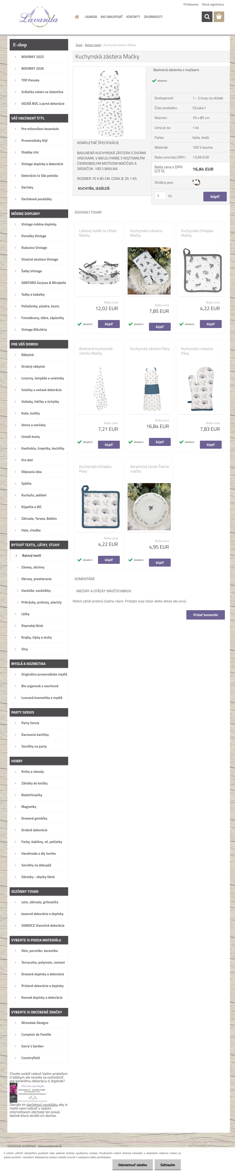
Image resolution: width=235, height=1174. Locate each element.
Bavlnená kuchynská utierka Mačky (96, 351)
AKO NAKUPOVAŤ (112, 16)
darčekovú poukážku (42, 1104)
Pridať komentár (205, 615)
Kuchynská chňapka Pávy (95, 468)
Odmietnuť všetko (132, 1165)
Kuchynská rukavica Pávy (197, 351)
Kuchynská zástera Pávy (150, 348)
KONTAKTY (133, 16)
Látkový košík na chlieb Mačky (98, 233)
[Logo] (38, 17)
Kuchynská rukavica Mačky (146, 233)
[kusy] (160, 196)
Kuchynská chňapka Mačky (197, 233)
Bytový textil (93, 45)
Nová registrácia (213, 4)
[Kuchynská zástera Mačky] (109, 68)
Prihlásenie (191, 4)
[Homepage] (76, 16)
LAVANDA (91, 16)
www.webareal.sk (50, 1145)
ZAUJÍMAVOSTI (153, 16)
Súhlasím (167, 1165)
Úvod (79, 45)
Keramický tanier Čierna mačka (149, 468)
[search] (207, 16)
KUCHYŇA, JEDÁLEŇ (94, 188)
